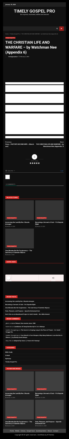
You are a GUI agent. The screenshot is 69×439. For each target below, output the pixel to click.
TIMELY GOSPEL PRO (34, 11)
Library (23, 431)
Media (17, 431)
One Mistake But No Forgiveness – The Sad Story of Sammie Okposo (19, 238)
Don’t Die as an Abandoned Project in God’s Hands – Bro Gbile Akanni (27, 314)
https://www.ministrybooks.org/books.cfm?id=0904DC (23, 137)
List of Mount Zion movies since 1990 (23, 323)
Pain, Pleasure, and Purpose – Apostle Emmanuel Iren (22, 311)
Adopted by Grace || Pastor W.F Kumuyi (27, 341)
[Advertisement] (34, 21)
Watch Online (61, 28)
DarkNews (41, 435)
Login (61, 171)
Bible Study (8, 352)
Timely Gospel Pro (10, 37)
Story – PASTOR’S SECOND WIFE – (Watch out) (19, 144)
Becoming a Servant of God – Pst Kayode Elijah (49, 210)
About (50, 431)
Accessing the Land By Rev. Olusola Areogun (19, 210)
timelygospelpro (11, 57)
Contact (55, 431)
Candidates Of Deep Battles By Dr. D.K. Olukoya (29, 326)
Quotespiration (41, 431)
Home (12, 431)
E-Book (7, 355)
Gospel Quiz (31, 431)
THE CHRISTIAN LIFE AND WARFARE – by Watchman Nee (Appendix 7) (49, 144)
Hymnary (8, 358)
